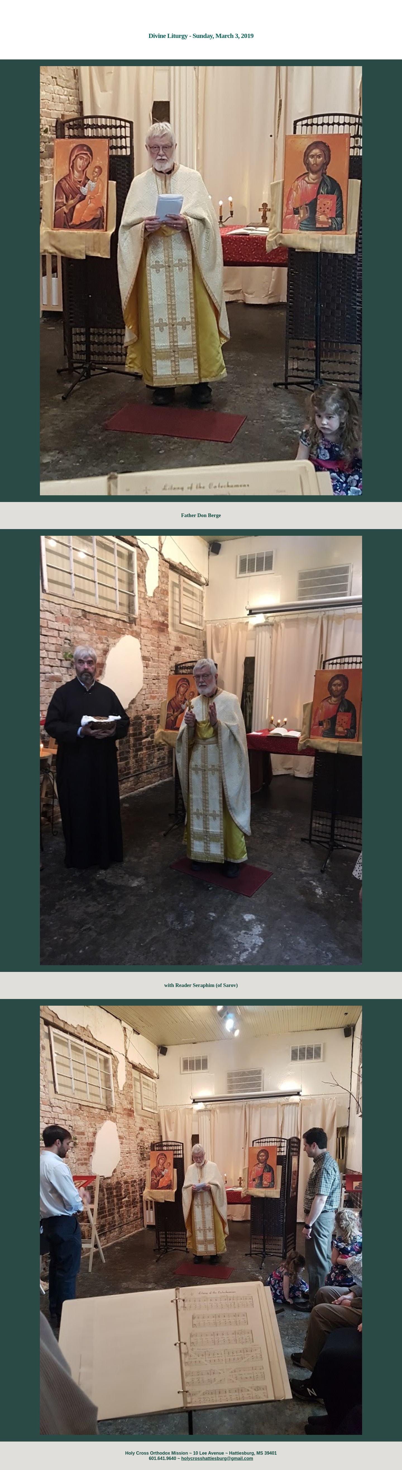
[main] (201, 31)
